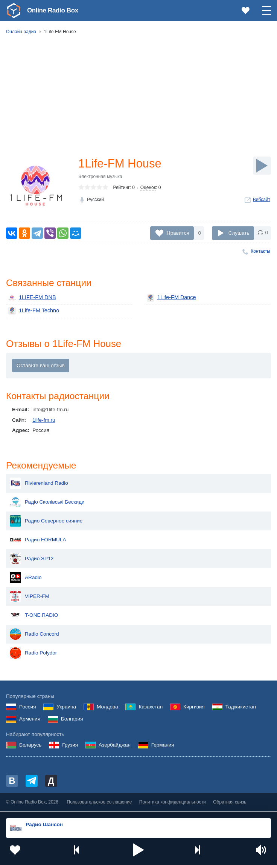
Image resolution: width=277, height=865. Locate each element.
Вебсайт (261, 200)
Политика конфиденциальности (172, 803)
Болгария (72, 720)
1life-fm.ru (43, 421)
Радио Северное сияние (46, 522)
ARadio (26, 579)
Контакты (260, 251)
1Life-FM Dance (170, 298)
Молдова (107, 708)
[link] (13, 10)
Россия (27, 708)
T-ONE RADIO (34, 616)
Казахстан (150, 708)
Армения (29, 720)
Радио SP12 (31, 560)
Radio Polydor (33, 654)
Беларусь (30, 746)
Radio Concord (34, 635)
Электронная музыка (100, 177)
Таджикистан (240, 708)
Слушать (239, 232)
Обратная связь (229, 803)
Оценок (148, 188)
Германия (162, 746)
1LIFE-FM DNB (31, 298)
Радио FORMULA (38, 541)
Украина (66, 708)
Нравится (178, 232)
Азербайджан (115, 746)
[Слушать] (262, 166)
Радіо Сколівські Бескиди (47, 503)
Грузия (70, 746)
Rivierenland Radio (39, 484)
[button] (138, 850)
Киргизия (194, 708)
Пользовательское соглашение (99, 803)
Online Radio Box (54, 10)
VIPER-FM (29, 598)
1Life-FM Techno (32, 311)
